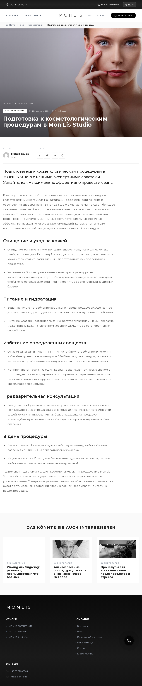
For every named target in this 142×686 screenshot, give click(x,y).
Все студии (83, 626)
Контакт (81, 648)
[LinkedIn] (55, 155)
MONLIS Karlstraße (18, 637)
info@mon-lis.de (19, 676)
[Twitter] (47, 155)
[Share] (62, 155)
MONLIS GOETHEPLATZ (20, 626)
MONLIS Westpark (18, 631)
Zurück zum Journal (19, 103)
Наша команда (33, 15)
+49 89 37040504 (19, 671)
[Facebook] (40, 155)
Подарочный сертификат (90, 637)
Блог (91, 15)
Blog (79, 631)
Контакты (102, 15)
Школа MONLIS (14, 15)
